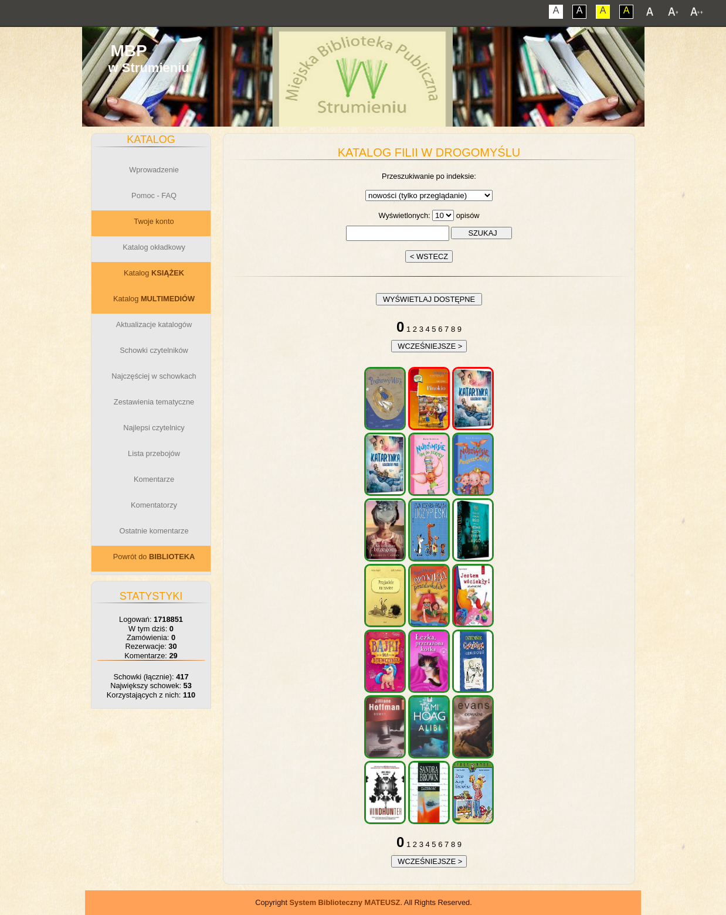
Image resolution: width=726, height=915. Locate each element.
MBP (128, 51)
